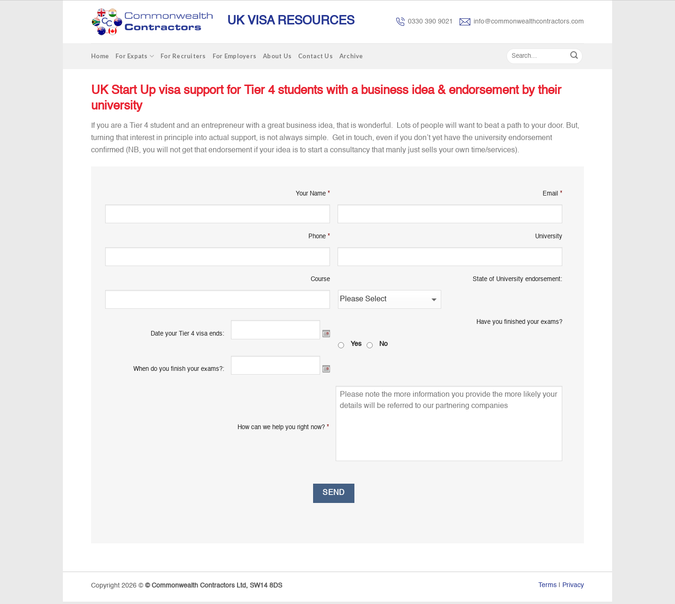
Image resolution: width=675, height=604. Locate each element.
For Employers (234, 56)
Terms (547, 585)
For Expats (134, 56)
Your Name (313, 194)
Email (552, 194)
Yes (356, 344)
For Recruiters (183, 56)
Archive (351, 56)
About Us (277, 56)
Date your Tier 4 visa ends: (187, 334)
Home (100, 56)
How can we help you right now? (283, 427)
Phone (319, 237)
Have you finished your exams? (519, 322)
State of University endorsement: (517, 279)
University (548, 237)
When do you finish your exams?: (178, 369)
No (383, 344)
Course (320, 279)
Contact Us (315, 56)
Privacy (573, 585)
